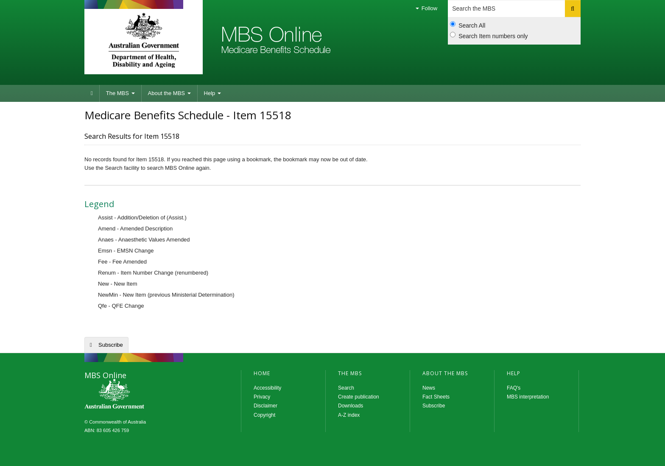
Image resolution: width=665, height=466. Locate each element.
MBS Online (137, 395)
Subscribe (110, 345)
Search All (467, 25)
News (428, 388)
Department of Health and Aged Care (143, 40)
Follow (426, 8)
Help (212, 93)
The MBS (120, 93)
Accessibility (267, 388)
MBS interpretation (528, 397)
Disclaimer (265, 406)
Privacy (262, 397)
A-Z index (349, 415)
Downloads (350, 406)
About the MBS (169, 93)
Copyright (264, 415)
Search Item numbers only (489, 35)
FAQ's (513, 388)
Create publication (358, 397)
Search (346, 388)
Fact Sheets (436, 397)
